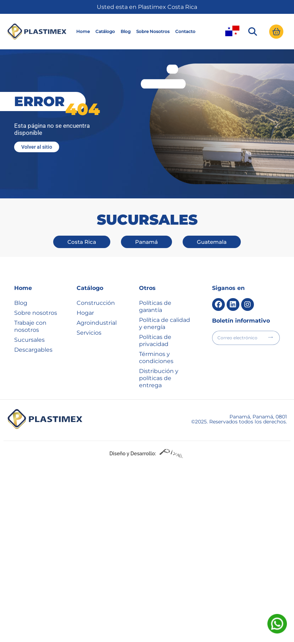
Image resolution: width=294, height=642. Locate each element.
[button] (252, 32)
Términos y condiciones (156, 357)
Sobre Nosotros (153, 31)
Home (83, 31)
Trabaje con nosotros (30, 326)
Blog (126, 31)
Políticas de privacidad (155, 340)
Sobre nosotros (35, 312)
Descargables (33, 349)
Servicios (89, 332)
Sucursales (29, 339)
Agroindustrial (97, 322)
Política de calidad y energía (164, 323)
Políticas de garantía (155, 306)
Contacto (185, 31)
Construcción (96, 303)
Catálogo (105, 31)
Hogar (85, 312)
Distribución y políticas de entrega (158, 378)
